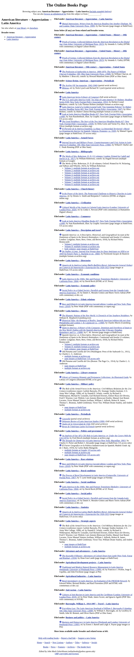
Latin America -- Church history (80, 189)
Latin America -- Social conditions (81, 482)
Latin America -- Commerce (78, 216)
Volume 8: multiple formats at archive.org (81, 184)
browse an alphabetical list (55, 14)
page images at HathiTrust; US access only (82, 358)
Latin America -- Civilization (78, 203)
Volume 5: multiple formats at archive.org (81, 177)
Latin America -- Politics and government (84, 431)
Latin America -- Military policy (80, 384)
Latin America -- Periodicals (78, 414)
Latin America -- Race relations (79, 459)
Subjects (85, 642)
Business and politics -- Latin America (82, 617)
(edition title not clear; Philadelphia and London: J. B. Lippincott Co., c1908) (95, 321)
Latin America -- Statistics (77, 507)
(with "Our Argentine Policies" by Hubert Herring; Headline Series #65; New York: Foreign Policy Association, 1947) (95, 108)
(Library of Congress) (80, 97)
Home (39, 642)
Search (47, 642)
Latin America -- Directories (78, 260)
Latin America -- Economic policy (80, 286)
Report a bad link (68, 638)
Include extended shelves (100, 11)
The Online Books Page (67, 5)
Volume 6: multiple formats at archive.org (81, 180)
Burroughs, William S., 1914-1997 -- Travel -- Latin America (92, 604)
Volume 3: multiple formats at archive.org (81, 173)
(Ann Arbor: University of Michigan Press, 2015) (94, 43)
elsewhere (34, 28)
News (53, 647)
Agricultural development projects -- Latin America (88, 562)
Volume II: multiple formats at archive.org (81, 246)
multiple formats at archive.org (77, 356)
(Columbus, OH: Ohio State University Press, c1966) (95, 143)
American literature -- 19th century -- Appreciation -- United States (95, 67)
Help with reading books (48, 638)
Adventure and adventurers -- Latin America (85, 551)
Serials (94, 642)
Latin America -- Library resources (81, 373)
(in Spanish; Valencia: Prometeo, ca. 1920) (94, 130)
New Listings (58, 642)
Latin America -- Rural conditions (81, 471)
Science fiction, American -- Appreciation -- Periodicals (90, 81)
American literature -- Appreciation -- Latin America (89, 19)
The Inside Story (84, 647)
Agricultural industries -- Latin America (83, 576)
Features (61, 647)
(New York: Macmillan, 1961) (94, 440)
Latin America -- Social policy (79, 493)
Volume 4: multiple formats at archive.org (81, 175)
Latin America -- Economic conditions (82, 274)
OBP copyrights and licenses (67, 654)
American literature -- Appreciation (21, 37)
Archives (71, 647)
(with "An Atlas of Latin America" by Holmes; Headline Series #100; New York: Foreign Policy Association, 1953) (95, 101)
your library (21, 28)
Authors (69, 642)
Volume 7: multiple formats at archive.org (81, 182)
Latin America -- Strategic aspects (81, 521)
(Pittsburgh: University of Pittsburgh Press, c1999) (91, 568)
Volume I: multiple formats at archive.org (81, 244)
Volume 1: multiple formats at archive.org (81, 168)
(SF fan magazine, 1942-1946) (80, 85)
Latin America (13, 39)
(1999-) (83, 421)
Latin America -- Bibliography (79, 151)
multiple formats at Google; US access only (82, 450)
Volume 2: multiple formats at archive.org (81, 170)
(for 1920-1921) (95, 266)
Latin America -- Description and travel (83, 230)
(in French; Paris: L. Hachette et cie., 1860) (94, 252)
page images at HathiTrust (75, 366)
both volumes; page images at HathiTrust (81, 249)
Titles (77, 642)
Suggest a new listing (87, 638)
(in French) (78, 426)
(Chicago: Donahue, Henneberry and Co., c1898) (95, 330)
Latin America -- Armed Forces (79, 138)
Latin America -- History (77, 311)
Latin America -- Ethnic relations (80, 299)
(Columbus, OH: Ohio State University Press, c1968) (92, 73)
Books (45, 647)
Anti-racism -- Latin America (78, 590)
